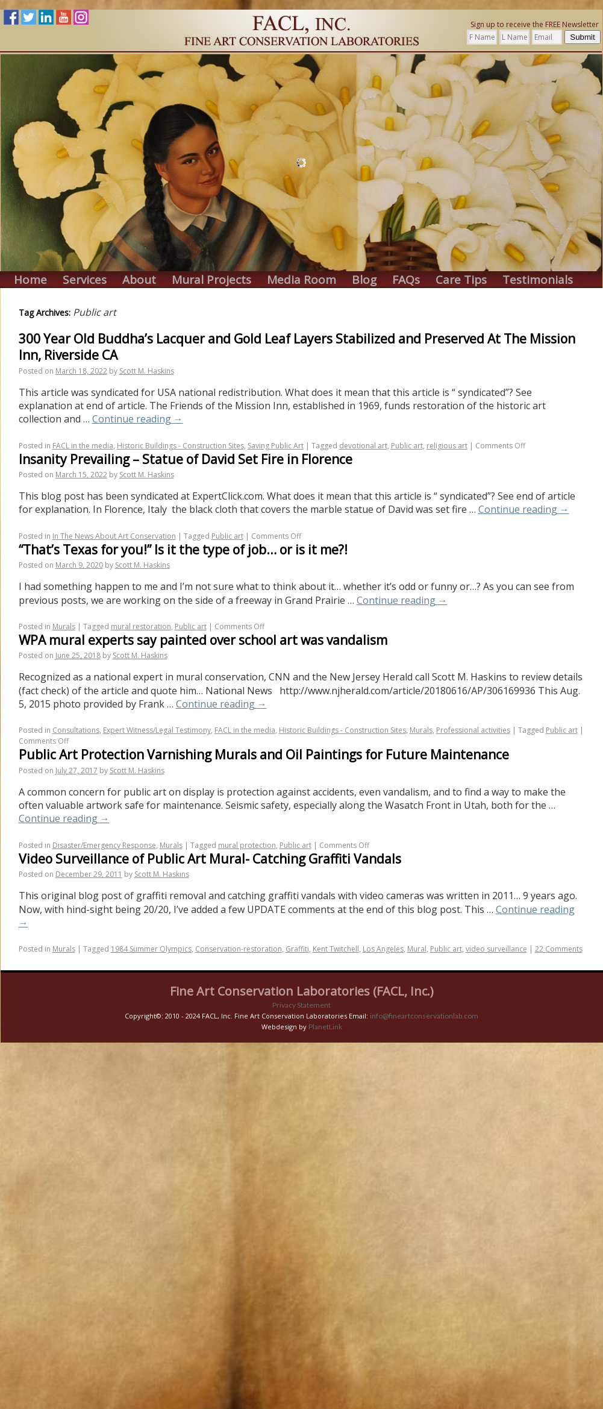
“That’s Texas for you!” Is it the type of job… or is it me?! (183, 549)
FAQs (406, 280)
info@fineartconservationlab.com (424, 1015)
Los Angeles (383, 949)
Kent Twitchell (336, 949)
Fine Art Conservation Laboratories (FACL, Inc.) (302, 991)
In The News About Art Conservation (114, 536)
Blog (364, 280)
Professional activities (473, 730)
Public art (407, 446)
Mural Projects (211, 280)
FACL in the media (82, 446)
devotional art (363, 446)
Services (85, 280)
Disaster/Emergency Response (104, 845)
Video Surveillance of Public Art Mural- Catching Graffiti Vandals (210, 858)
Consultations (75, 730)
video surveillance (496, 949)
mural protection (247, 845)
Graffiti (297, 949)
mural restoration (141, 626)
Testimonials (537, 280)
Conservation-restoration (238, 949)
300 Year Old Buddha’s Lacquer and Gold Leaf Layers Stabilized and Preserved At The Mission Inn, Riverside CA (297, 346)
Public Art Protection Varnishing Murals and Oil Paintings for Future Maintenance (264, 754)
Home (30, 280)
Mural (416, 949)
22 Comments (559, 949)
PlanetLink (325, 1026)
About (139, 280)
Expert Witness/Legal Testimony (157, 730)
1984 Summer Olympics (151, 949)
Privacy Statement (301, 1004)
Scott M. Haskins (146, 371)
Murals (63, 626)
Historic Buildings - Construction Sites (180, 446)
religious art (446, 446)
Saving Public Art (276, 446)
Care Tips (461, 280)
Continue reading (137, 418)
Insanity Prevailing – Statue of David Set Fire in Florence (185, 459)
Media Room (301, 280)
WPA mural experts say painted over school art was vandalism (203, 640)
